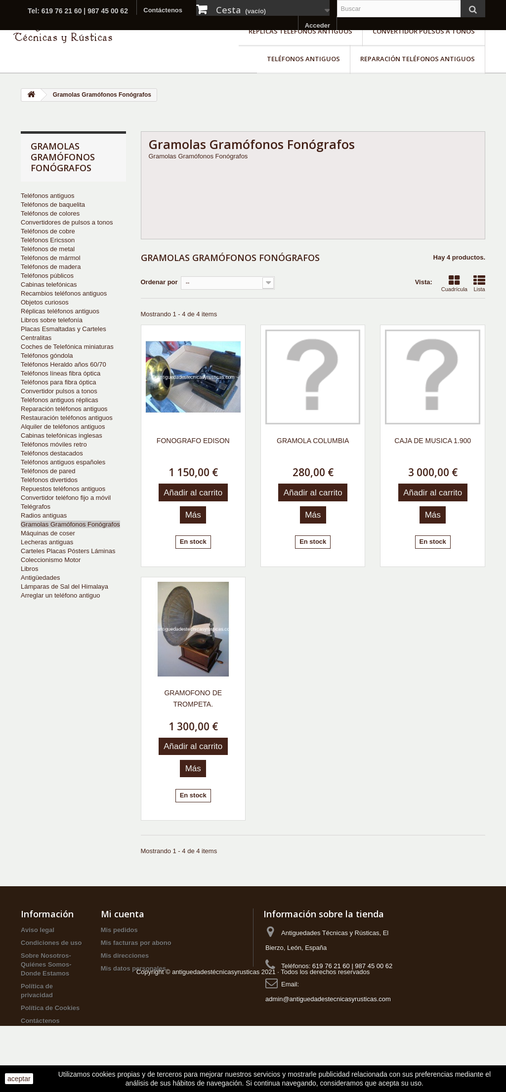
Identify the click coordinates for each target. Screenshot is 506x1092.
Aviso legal (37, 930)
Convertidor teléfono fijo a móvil (66, 497)
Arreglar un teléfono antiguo (60, 595)
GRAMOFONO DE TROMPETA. (193, 698)
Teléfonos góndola (47, 355)
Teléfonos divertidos (49, 480)
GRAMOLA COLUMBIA (313, 441)
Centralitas (36, 337)
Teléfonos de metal (48, 249)
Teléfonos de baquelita (53, 204)
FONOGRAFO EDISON (193, 441)
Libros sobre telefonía (52, 320)
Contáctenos (162, 10)
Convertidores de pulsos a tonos (67, 222)
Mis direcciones (125, 955)
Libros (29, 568)
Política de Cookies (50, 1008)
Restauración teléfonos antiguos (67, 417)
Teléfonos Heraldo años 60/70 (63, 364)
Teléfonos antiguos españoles (63, 462)
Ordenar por (159, 282)
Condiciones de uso (51, 942)
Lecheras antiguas (47, 542)
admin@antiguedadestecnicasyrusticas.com (328, 999)
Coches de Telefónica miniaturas (67, 346)
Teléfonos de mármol (51, 258)
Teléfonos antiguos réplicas (59, 400)
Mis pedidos (119, 930)
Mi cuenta (122, 914)
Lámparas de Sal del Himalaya (64, 586)
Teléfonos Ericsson (48, 240)
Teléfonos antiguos (303, 58)
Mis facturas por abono (136, 942)
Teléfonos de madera (51, 266)
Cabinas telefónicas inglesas (61, 435)
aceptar (19, 1079)
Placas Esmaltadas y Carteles (63, 329)
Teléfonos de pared (48, 471)
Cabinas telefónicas (49, 284)
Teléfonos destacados (52, 453)
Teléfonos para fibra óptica (58, 382)
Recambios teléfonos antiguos (64, 293)
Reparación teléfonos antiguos (417, 58)
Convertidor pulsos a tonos (424, 31)
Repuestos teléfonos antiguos (63, 488)
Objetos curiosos (45, 302)
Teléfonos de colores (50, 213)
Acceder (317, 25)
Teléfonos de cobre (48, 231)
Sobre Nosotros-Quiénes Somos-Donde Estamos (46, 964)
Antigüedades (40, 577)
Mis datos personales (133, 968)
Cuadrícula (454, 283)
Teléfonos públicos (47, 275)
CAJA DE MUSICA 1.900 (432, 441)
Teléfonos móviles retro (54, 444)
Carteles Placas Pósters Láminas (68, 551)
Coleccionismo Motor (51, 560)
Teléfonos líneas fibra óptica (60, 373)
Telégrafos (35, 506)
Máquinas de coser (48, 533)
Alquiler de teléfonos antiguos (63, 426)
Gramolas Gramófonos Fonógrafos (70, 524)
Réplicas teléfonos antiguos (300, 31)
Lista (479, 283)
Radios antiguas (44, 515)
